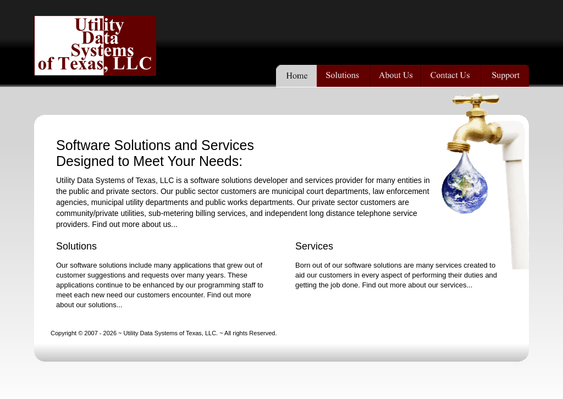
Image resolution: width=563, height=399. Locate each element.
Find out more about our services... (417, 285)
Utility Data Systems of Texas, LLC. (171, 333)
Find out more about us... (135, 224)
